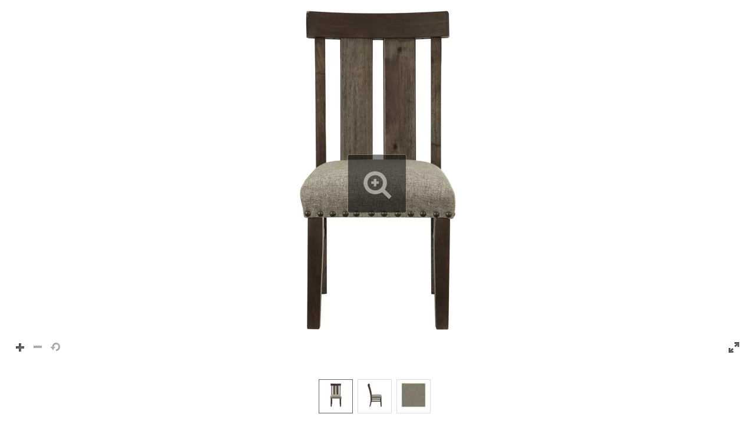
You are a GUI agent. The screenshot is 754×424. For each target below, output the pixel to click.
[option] (336, 396)
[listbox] (377, 395)
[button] (377, 183)
